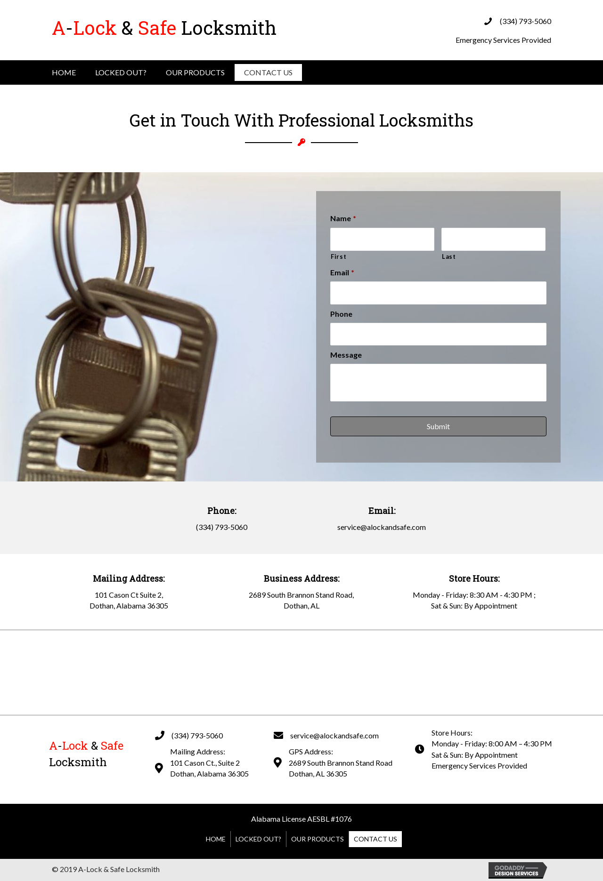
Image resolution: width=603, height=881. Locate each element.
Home (64, 72)
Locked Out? (121, 72)
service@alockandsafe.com (381, 526)
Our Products (195, 72)
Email (342, 272)
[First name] (382, 239)
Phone (341, 313)
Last (449, 256)
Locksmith (164, 27)
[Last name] (493, 239)
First (338, 256)
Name (343, 218)
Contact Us (268, 72)
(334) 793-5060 (525, 20)
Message (346, 354)
